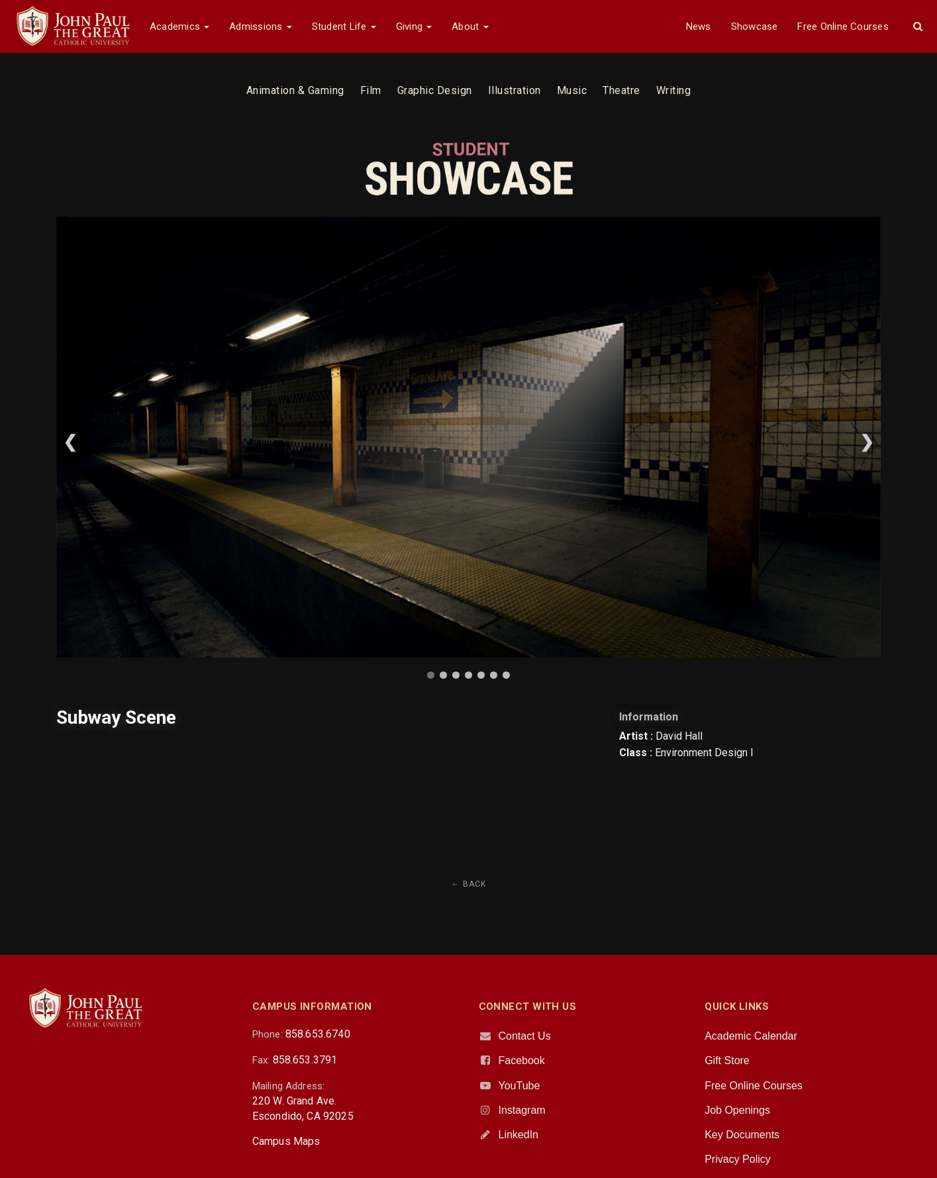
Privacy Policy (738, 1159)
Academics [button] (179, 26)
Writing (673, 90)
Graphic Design (434, 90)
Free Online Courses (842, 26)
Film (370, 90)
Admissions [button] (260, 26)
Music (572, 90)
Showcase (754, 26)
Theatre (621, 90)
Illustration (514, 90)
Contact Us (525, 1036)
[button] (918, 26)
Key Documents (742, 1134)
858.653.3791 (305, 1060)
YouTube (519, 1085)
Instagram (522, 1110)
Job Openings (737, 1110)
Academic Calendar (751, 1036)
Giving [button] (414, 26)
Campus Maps (286, 1141)
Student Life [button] (344, 26)
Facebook (522, 1060)
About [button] (470, 26)
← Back (469, 884)
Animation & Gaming (295, 90)
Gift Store (727, 1060)
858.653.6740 (317, 1034)
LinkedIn (519, 1134)
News (698, 26)
